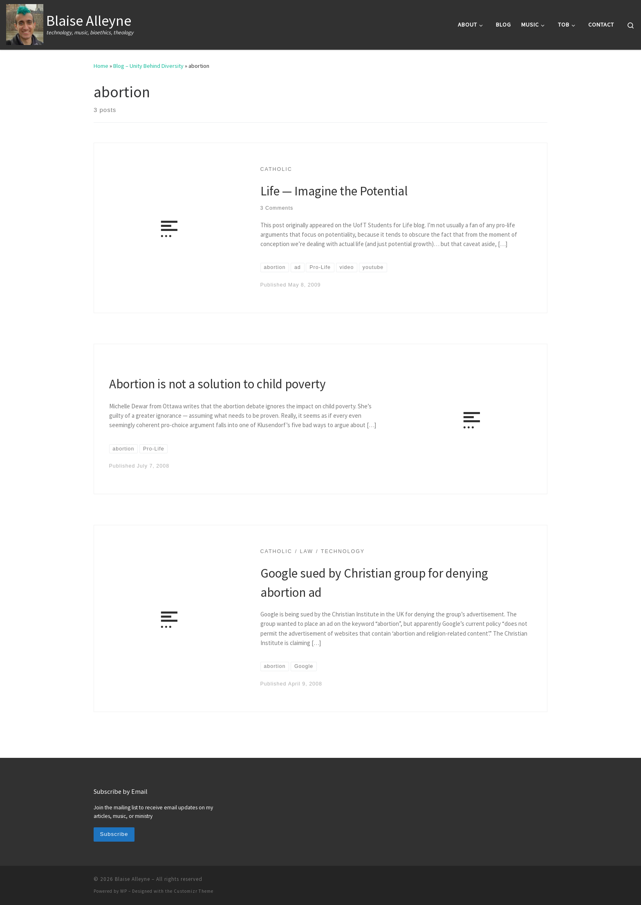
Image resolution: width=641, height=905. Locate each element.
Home (101, 65)
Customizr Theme (193, 891)
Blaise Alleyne (132, 879)
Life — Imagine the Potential (334, 191)
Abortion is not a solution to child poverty (217, 384)
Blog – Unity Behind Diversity (148, 65)
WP (123, 891)
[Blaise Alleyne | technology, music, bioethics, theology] (24, 23)
